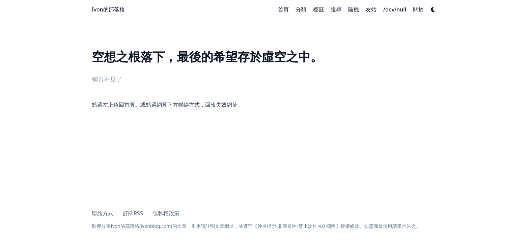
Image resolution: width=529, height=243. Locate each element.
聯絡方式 (102, 213)
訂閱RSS (133, 213)
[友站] (371, 9)
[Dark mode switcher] (433, 9)
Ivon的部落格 (108, 9)
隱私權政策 (165, 213)
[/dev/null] (394, 9)
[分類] (301, 9)
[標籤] (318, 9)
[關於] (418, 9)
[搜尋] (336, 9)
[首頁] (283, 9)
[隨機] (353, 9)
